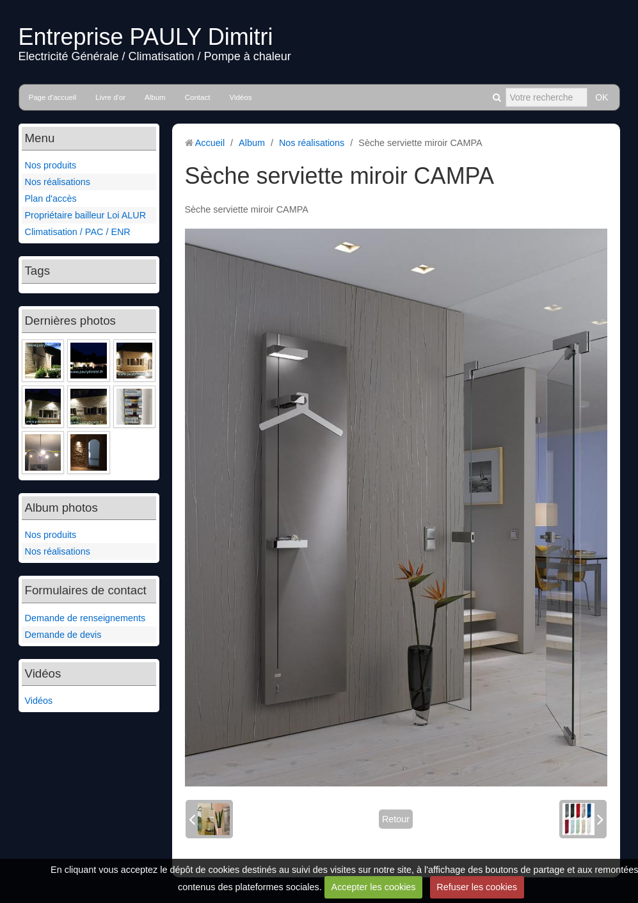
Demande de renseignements (85, 618)
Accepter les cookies (373, 887)
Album (155, 97)
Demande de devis (63, 635)
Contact (198, 97)
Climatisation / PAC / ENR (78, 232)
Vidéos (240, 97)
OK (601, 97)
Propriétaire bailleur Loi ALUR (86, 215)
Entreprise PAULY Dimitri (146, 37)
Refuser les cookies (476, 887)
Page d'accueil (53, 97)
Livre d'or (110, 97)
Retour (396, 819)
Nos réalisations (57, 182)
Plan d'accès (51, 198)
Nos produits (51, 165)
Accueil (210, 143)
